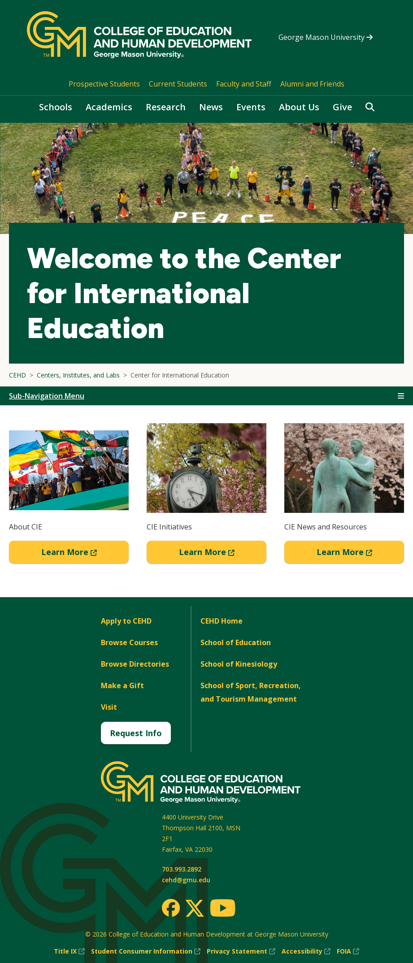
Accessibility (306, 951)
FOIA (348, 951)
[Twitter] (194, 909)
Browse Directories (135, 664)
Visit (109, 707)
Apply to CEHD (126, 621)
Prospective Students (104, 84)
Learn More (85, 554)
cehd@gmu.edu (186, 880)
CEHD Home (221, 621)
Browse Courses (129, 642)
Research (166, 107)
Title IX (69, 951)
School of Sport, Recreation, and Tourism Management (250, 692)
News (211, 107)
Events (250, 107)
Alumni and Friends (312, 84)
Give (342, 107)
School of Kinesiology (238, 664)
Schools (55, 107)
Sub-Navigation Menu (46, 396)
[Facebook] (171, 908)
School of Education (235, 642)
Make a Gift (122, 685)
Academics (109, 107)
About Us (299, 107)
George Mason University (325, 37)
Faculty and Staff (243, 84)
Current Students (178, 84)
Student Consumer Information (145, 951)
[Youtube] (222, 909)
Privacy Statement (241, 951)
